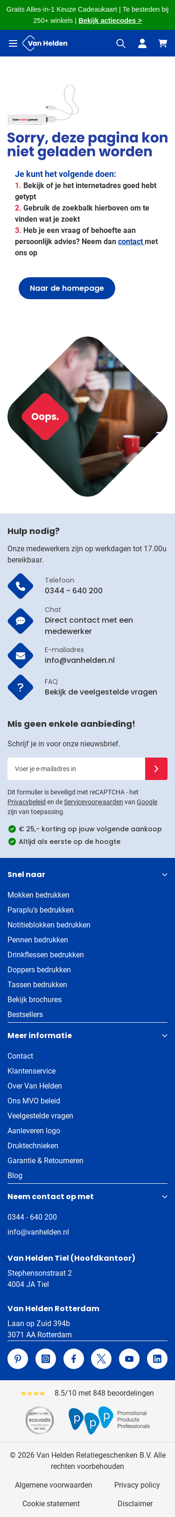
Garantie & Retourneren (45, 1160)
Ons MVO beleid (33, 1100)
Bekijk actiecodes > (110, 20)
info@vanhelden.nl (38, 1232)
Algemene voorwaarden (53, 1485)
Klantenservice (31, 1071)
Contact (20, 1056)
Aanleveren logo (33, 1130)
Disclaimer (135, 1503)
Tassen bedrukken (37, 984)
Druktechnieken (32, 1145)
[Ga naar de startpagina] (44, 43)
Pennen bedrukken (37, 939)
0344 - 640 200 (32, 1217)
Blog (14, 1175)
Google (147, 802)
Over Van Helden (34, 1086)
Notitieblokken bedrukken (49, 924)
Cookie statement (51, 1503)
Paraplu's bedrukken (40, 910)
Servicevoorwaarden (93, 802)
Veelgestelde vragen (40, 1115)
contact (131, 241)
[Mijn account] (142, 43)
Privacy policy (137, 1485)
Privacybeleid (26, 802)
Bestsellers (25, 1014)
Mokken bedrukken (38, 895)
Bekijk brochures (34, 999)
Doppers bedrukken (39, 969)
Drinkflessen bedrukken (45, 954)
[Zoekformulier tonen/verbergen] (120, 43)
